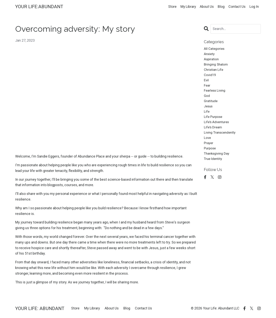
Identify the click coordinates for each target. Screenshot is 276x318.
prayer (209, 150)
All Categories (214, 49)
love (207, 144)
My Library (188, 6)
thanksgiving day (217, 161)
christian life (214, 71)
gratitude (211, 105)
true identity (213, 167)
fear (207, 88)
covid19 (210, 77)
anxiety (209, 55)
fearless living (215, 94)
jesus (209, 111)
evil (206, 83)
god (207, 99)
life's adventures (217, 127)
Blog (221, 6)
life (207, 116)
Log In (254, 6)
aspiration (211, 60)
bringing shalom (216, 66)
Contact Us (237, 6)
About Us (207, 6)
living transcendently (221, 139)
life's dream (213, 133)
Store (172, 6)
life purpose (214, 122)
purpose (210, 155)
